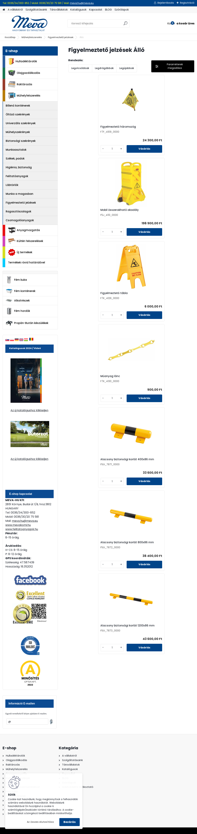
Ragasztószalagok (18, 211)
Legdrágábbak (104, 68)
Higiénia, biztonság (19, 167)
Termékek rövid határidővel (26, 262)
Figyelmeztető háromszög (81, 128)
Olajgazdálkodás (24, 73)
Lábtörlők (12, 185)
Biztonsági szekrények (21, 141)
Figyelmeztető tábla (169, 128)
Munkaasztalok (16, 150)
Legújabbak (126, 68)
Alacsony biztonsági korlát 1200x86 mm (128, 300)
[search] (125, 24)
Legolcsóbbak (80, 68)
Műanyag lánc (82, 213)
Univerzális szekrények (21, 123)
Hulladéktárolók (22, 61)
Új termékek (20, 252)
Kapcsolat (95, 9)
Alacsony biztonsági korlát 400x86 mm (128, 214)
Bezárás (69, 822)
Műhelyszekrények (18, 132)
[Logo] (26, 23)
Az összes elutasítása (40, 822)
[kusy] (78, 151)
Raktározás (20, 84)
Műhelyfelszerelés (32, 37)
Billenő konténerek (18, 105)
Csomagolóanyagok (20, 220)
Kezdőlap (10, 37)
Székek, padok (15, 158)
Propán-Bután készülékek (27, 323)
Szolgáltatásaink (36, 9)
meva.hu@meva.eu (82, 3)
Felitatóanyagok (17, 176)
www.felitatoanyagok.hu (21, 529)
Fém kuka (16, 279)
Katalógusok (78, 9)
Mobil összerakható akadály (127, 128)
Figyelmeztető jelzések (60, 37)
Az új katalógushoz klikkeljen (29, 410)
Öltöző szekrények (18, 114)
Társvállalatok (59, 9)
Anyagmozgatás (24, 230)
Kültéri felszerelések (25, 241)
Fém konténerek (20, 291)
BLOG (108, 9)
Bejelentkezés (165, 2)
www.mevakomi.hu (18, 525)
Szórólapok (122, 9)
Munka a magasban (19, 194)
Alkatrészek (18, 301)
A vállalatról (15, 9)
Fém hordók (18, 311)
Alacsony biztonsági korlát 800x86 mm (170, 214)
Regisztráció (187, 2)
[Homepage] (4, 9)
